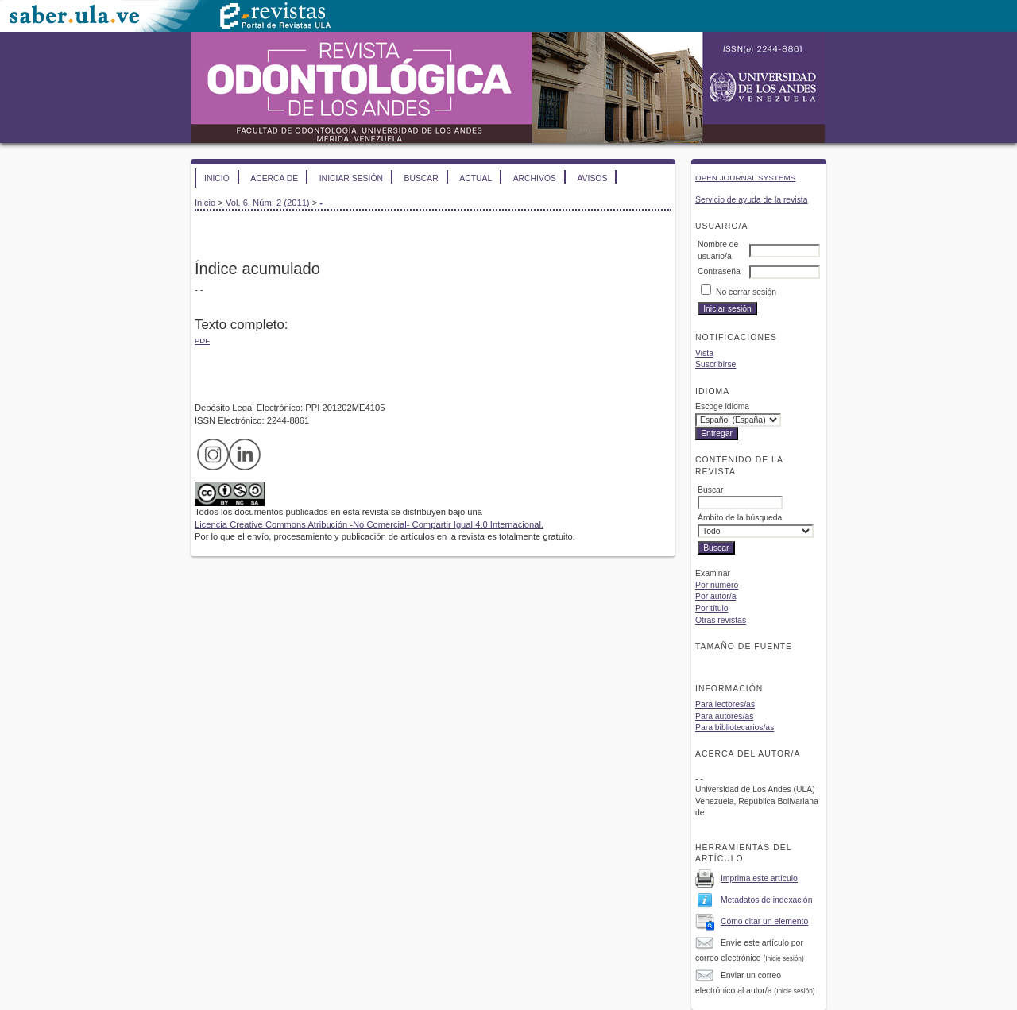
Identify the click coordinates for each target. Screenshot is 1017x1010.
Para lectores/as (725, 704)
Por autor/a (715, 596)
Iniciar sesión (351, 178)
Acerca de (274, 178)
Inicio (217, 178)
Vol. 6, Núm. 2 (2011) (268, 202)
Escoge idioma (722, 406)
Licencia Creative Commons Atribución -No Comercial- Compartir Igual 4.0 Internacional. (369, 524)
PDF (202, 340)
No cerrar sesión (746, 292)
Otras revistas (720, 620)
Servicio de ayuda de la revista (751, 199)
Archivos (534, 178)
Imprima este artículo (759, 878)
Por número (716, 585)
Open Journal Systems (745, 177)
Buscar (421, 178)
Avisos (592, 178)
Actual (475, 178)
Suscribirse (715, 364)
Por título (712, 608)
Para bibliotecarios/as (734, 727)
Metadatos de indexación (767, 900)
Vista (704, 353)
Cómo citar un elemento (764, 921)
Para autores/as (724, 716)
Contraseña (719, 271)
